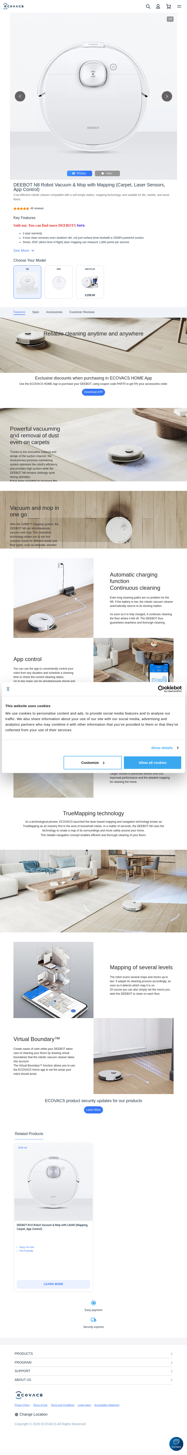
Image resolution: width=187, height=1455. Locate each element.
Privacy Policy (22, 1405)
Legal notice (84, 1405)
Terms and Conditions (62, 1405)
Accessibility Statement (106, 1405)
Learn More (93, 1109)
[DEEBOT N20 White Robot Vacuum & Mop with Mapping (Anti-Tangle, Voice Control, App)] (59, 282)
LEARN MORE (53, 1284)
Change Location (31, 1414)
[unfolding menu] (171, 1353)
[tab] (19, 312)
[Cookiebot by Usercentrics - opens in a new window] (161, 689)
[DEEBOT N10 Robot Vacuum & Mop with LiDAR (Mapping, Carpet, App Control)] (53, 1284)
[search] (148, 6)
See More (23, 250)
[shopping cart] (168, 6)
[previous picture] (20, 96)
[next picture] (167, 96)
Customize (92, 762)
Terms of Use (40, 1405)
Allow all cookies (153, 762)
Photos (79, 173)
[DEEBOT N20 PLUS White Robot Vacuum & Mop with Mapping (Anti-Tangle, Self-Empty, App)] (90, 282)
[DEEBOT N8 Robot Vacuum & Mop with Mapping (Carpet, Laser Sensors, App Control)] (37, 208)
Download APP (93, 392)
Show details (162, 748)
